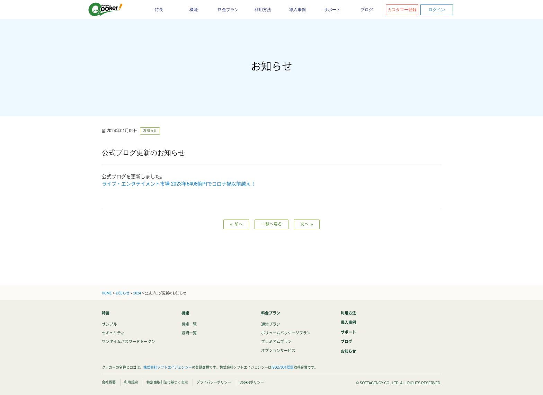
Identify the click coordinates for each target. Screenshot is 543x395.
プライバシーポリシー (213, 382)
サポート (332, 9)
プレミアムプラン (276, 342)
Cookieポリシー (252, 382)
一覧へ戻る (271, 224)
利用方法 (263, 9)
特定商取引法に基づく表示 (167, 382)
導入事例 (297, 9)
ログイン (436, 9)
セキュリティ (113, 333)
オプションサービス (278, 351)
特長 (159, 9)
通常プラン (270, 324)
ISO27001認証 (283, 367)
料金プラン (228, 9)
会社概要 (109, 382)
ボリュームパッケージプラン (286, 333)
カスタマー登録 (402, 9)
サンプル (109, 324)
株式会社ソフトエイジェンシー (167, 367)
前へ (236, 224)
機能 (193, 9)
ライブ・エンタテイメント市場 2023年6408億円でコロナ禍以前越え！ (179, 184)
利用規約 (131, 382)
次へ (306, 224)
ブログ (366, 9)
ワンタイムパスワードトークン (128, 342)
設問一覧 (189, 333)
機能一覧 (189, 324)
